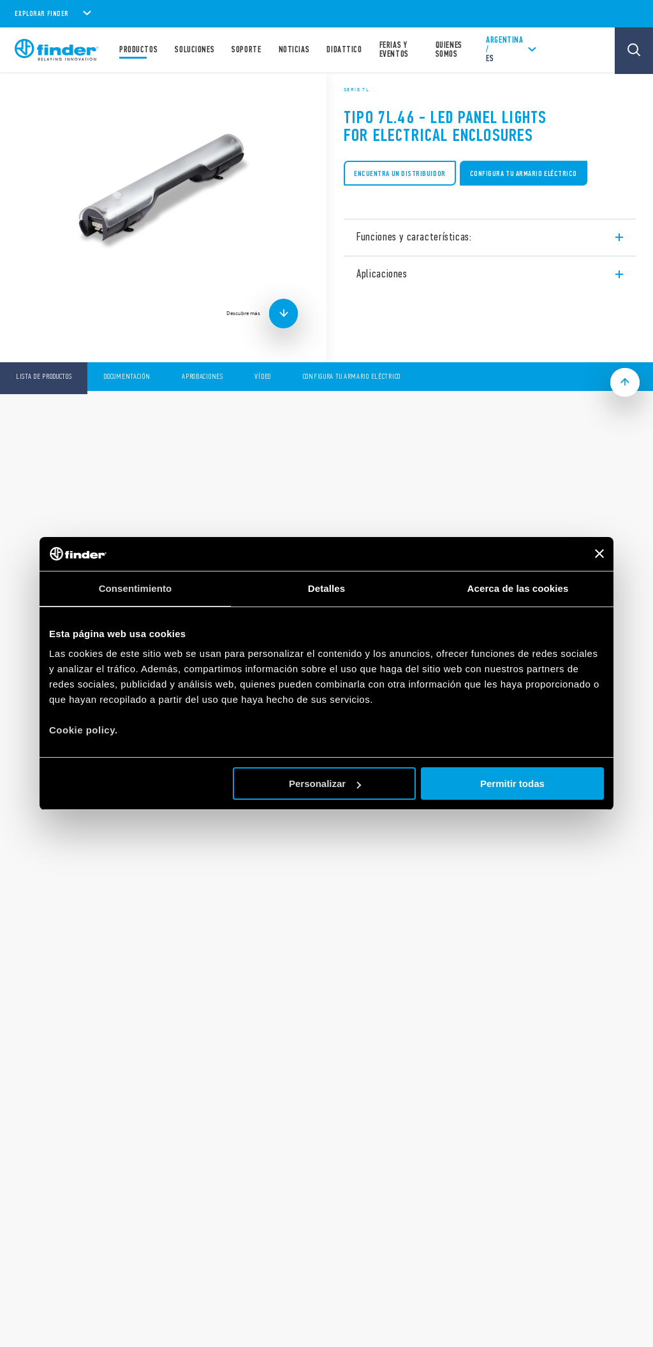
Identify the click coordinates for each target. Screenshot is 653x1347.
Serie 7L (356, 89)
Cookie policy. (83, 730)
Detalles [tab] (326, 588)
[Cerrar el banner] (599, 553)
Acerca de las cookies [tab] (518, 588)
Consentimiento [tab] (135, 588)
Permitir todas (512, 783)
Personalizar (325, 783)
